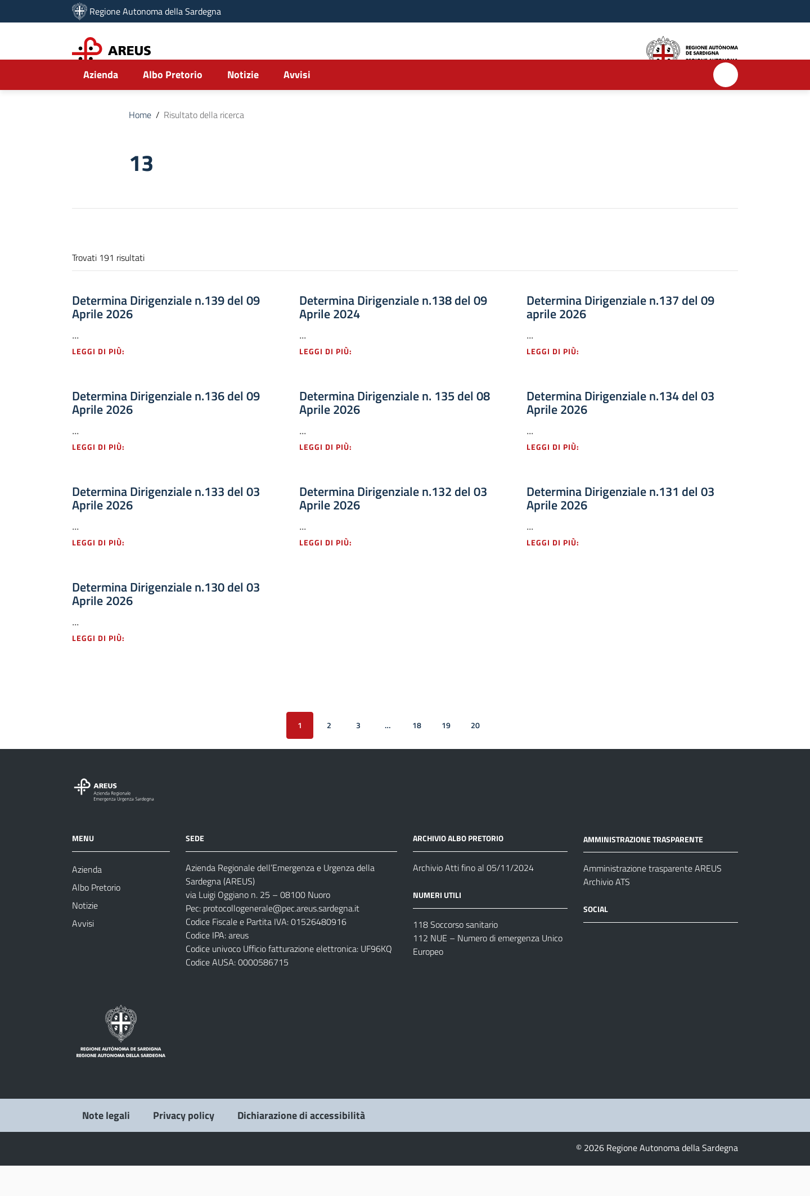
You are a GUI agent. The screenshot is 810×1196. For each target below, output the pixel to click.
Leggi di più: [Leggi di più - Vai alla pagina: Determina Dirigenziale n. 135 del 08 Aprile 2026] (331, 477)
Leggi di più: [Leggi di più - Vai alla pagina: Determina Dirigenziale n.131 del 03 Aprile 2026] (559, 573)
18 (416, 755)
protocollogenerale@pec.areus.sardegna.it (281, 938)
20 (475, 755)
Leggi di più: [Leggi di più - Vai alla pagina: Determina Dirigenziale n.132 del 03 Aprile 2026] (331, 573)
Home (140, 145)
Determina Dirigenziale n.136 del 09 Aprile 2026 (166, 433)
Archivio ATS (606, 912)
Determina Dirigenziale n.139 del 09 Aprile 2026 (166, 337)
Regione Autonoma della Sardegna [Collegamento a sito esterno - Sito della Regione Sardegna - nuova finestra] (155, 11)
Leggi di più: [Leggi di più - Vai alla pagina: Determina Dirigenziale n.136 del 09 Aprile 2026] (104, 477)
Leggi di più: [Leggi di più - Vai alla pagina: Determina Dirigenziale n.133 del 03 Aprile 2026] (104, 573)
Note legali (106, 1145)
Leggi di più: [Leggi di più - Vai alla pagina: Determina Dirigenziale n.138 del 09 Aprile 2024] (331, 381)
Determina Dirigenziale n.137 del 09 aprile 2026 (620, 337)
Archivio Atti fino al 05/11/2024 (473, 898)
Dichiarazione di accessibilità (301, 1145)
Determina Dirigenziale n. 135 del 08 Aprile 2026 (394, 433)
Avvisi (297, 104)
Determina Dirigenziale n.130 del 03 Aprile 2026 (166, 624)
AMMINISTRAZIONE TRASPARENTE (643, 869)
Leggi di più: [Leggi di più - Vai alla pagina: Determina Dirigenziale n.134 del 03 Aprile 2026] (559, 477)
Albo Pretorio (172, 104)
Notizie (243, 104)
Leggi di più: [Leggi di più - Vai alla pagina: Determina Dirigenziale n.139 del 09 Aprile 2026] (104, 381)
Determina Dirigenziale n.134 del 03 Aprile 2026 (620, 433)
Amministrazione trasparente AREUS (652, 899)
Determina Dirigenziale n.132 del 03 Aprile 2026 (393, 528)
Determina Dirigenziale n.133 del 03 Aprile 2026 (166, 528)
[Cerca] (725, 105)
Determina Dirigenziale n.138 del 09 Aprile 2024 (393, 337)
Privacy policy (183, 1145)
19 (446, 755)
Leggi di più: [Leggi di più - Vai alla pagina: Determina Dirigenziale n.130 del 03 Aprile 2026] (104, 668)
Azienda (100, 104)
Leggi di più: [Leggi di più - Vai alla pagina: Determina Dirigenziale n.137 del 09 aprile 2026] (559, 381)
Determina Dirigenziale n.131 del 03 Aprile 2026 (620, 528)
